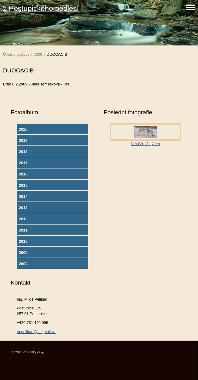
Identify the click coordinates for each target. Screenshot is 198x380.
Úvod (7, 54)
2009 (38, 54)
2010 (23, 241)
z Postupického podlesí (41, 8)
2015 (23, 185)
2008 (23, 264)
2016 (23, 174)
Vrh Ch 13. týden (145, 144)
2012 (23, 219)
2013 (23, 207)
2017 (23, 163)
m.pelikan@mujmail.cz (36, 331)
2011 (23, 230)
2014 (23, 196)
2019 (23, 140)
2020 (23, 129)
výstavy (22, 54)
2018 (23, 151)
